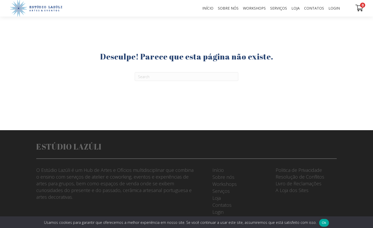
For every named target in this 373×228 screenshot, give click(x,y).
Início (207, 8)
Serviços (278, 8)
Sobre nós (228, 8)
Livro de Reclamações (298, 183)
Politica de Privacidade (299, 170)
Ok (324, 223)
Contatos (314, 8)
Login (334, 8)
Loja (295, 8)
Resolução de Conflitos (300, 177)
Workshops (254, 8)
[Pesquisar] (186, 76)
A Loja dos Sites (292, 190)
